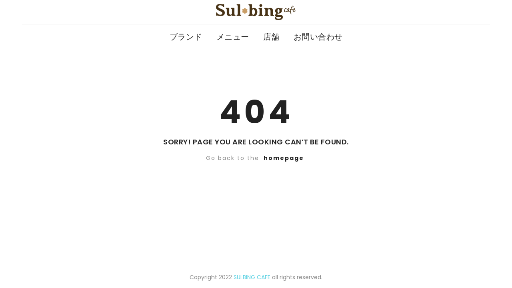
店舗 (271, 36)
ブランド (186, 36)
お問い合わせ (318, 36)
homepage (284, 158)
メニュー (232, 36)
